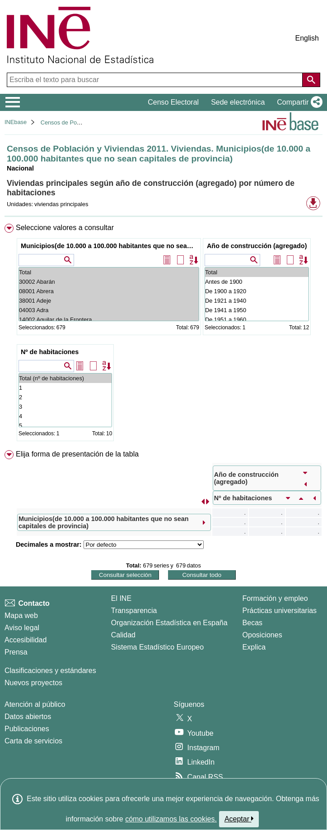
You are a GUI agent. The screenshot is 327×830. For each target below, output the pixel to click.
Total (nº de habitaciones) (65, 378)
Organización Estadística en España (169, 623)
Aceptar (239, 819)
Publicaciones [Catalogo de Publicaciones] (27, 729)
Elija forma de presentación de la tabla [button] (77, 454)
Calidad (123, 635)
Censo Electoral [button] (173, 102)
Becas (252, 623)
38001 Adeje (109, 300)
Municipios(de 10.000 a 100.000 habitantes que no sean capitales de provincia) (110, 245)
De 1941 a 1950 (256, 310)
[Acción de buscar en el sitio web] (311, 80)
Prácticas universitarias (280, 610)
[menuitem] (163, 334)
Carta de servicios (33, 741)
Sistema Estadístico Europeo (157, 647)
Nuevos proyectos (33, 683)
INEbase (16, 122)
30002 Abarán (109, 281)
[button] (297, 102)
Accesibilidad (26, 640)
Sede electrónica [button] (238, 102)
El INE (121, 598)
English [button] (307, 38)
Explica (254, 647)
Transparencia (134, 610)
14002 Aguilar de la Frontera (109, 319)
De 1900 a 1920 (256, 291)
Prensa (16, 652)
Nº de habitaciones (50, 351)
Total (109, 272)
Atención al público (35, 704)
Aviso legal (22, 628)
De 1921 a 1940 (256, 300)
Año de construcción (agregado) (257, 245)
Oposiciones (262, 635)
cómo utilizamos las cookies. (171, 819)
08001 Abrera (109, 291)
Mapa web (21, 615)
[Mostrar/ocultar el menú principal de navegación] (13, 102)
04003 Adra (109, 310)
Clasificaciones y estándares (50, 670)
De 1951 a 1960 (256, 319)
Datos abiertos (28, 716)
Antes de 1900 (256, 281)
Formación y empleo (275, 598)
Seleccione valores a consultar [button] (65, 227)
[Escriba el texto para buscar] (155, 80)
